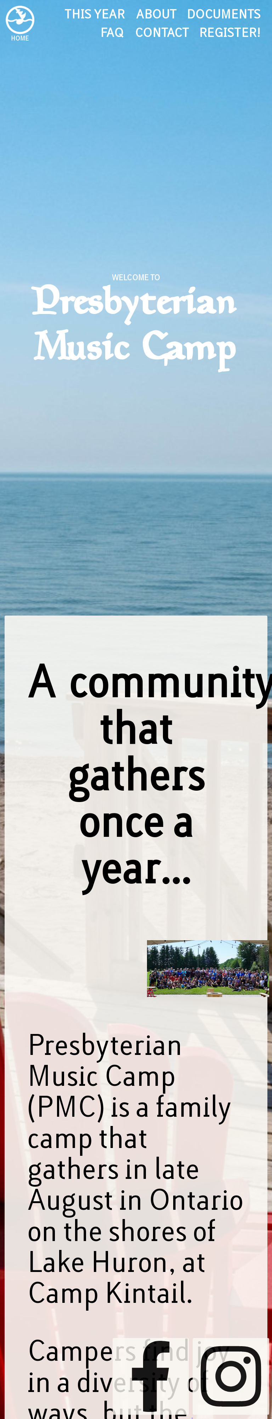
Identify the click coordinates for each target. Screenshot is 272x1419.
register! (230, 33)
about (155, 14)
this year (94, 14)
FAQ (112, 33)
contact (161, 33)
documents (224, 14)
